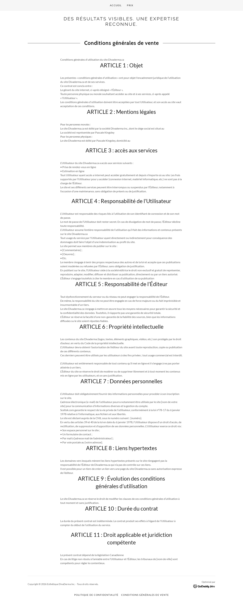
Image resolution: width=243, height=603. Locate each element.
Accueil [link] (116, 5)
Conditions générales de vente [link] (145, 594)
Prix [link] (130, 5)
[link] (121, 24)
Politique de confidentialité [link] (96, 594)
